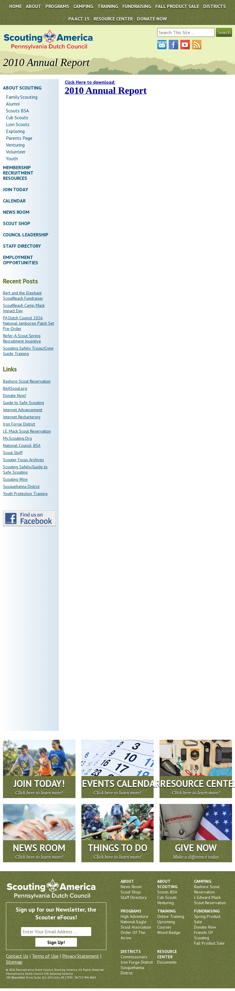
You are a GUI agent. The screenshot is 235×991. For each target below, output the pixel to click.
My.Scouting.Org (17, 438)
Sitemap (14, 962)
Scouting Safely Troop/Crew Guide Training (28, 350)
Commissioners (134, 956)
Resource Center (113, 19)
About (33, 6)
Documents (167, 962)
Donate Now (205, 927)
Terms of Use (45, 956)
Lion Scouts (17, 124)
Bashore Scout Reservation (27, 381)
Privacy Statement (80, 956)
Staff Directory (22, 246)
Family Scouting (21, 97)
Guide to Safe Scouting (23, 402)
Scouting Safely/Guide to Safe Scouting (25, 469)
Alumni (13, 104)
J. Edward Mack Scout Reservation (210, 900)
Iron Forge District (19, 424)
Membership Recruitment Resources (18, 172)
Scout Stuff (13, 452)
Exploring (15, 131)
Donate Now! (14, 395)
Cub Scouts (17, 117)
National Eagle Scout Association (136, 924)
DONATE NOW (152, 19)
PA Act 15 (78, 19)
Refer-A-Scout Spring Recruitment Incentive (22, 338)
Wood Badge (168, 932)
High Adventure (134, 916)
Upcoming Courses (166, 924)
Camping (83, 6)
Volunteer (16, 152)
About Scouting (22, 88)
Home (15, 6)
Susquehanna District (21, 486)
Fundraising (136, 6)
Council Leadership (25, 235)
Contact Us (17, 956)
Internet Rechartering (21, 417)
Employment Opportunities (20, 260)
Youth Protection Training (25, 493)
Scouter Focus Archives (23, 459)
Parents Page (19, 138)
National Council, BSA (21, 445)
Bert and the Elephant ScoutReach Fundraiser (23, 295)
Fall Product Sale (177, 6)
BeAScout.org (15, 388)
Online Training (170, 916)
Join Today (15, 189)
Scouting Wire (15, 479)
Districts (214, 6)
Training (107, 6)
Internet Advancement (22, 409)
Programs (57, 6)
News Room (16, 212)
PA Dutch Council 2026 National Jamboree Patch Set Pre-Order (28, 323)
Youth (12, 158)
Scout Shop (16, 223)
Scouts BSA (17, 111)
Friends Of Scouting (203, 935)
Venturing (15, 145)
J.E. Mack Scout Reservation (27, 431)
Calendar (14, 201)
